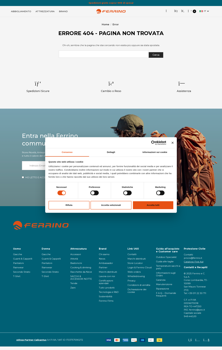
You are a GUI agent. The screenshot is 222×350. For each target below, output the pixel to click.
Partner (103, 271)
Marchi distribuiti (108, 275)
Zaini (72, 291)
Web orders (134, 275)
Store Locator (135, 266)
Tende (73, 286)
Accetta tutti (153, 205)
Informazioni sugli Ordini (165, 277)
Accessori (75, 257)
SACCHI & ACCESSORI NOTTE (81, 281)
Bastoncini (76, 266)
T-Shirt (16, 279)
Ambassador (106, 266)
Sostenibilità (105, 300)
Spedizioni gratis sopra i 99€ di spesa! (111, 3)
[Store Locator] (168, 12)
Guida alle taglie (165, 265)
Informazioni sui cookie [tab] (155, 152)
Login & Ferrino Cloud (140, 271)
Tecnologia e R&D (109, 295)
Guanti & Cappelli (22, 262)
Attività (74, 262)
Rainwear (18, 271)
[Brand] (63, 13)
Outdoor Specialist (166, 260)
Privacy (131, 284)
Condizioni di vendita (139, 288)
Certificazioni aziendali (106, 285)
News (102, 262)
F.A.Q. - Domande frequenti (166, 298)
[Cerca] (182, 12)
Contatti (132, 257)
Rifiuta (69, 205)
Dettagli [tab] (111, 152)
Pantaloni (18, 266)
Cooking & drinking (80, 271)
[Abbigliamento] (21, 13)
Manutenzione (164, 287)
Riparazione (162, 292)
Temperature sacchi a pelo (168, 270)
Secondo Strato (21, 275)
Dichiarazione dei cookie (137, 294)
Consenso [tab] (67, 152)
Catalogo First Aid (193, 265)
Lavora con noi (107, 279)
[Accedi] (175, 12)
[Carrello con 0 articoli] (192, 12)
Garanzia (160, 283)
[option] (38, 90)
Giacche (17, 257)
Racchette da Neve (81, 275)
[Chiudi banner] (173, 143)
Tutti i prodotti (107, 291)
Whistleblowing (136, 279)
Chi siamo (104, 257)
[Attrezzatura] (45, 13)
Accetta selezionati (111, 205)
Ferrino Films (106, 304)
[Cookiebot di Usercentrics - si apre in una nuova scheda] (153, 142)
